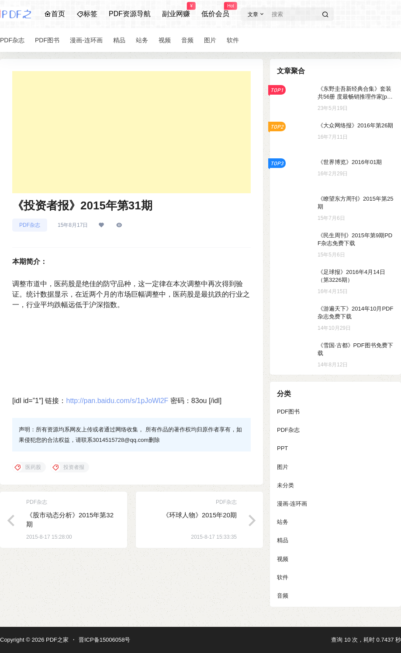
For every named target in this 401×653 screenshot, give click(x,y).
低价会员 (215, 10)
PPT (282, 448)
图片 (282, 467)
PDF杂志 (29, 225)
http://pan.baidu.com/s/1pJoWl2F (117, 400)
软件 (282, 577)
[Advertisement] (131, 132)
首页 (54, 13)
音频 (282, 595)
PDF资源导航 (130, 13)
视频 (282, 559)
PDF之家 (56, 639)
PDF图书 (288, 411)
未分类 (285, 485)
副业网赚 (176, 10)
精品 (282, 540)
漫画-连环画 (292, 503)
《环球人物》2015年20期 (199, 515)
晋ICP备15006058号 (105, 639)
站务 (282, 522)
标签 (86, 13)
